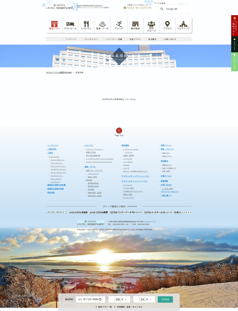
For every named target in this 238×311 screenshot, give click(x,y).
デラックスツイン (57, 163)
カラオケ (126, 165)
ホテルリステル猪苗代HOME (59, 72)
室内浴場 (91, 189)
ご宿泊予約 (51, 149)
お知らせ (60, 85)
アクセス (167, 25)
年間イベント (166, 145)
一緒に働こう (166, 195)
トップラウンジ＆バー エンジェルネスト (100, 159)
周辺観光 (164, 161)
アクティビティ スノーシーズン (135, 181)
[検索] (172, 9)
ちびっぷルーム (56, 179)
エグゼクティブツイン (58, 169)
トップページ (52, 145)
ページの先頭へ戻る (119, 132)
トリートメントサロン (130, 149)
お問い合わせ (166, 185)
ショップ (126, 168)
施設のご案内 (92, 177)
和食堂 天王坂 (91, 152)
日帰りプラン (166, 156)
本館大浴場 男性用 (95, 192)
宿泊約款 (51, 193)
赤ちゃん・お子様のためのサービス (135, 171)
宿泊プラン (54, 25)
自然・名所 (166, 171)
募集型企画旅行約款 (55, 189)
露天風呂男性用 (93, 183)
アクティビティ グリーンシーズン (136, 176)
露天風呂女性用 (93, 186)
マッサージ (129, 152)
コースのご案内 (128, 188)
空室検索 (165, 299)
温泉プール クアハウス (94, 170)
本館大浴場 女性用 (95, 196)
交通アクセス (166, 176)
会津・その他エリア (169, 168)
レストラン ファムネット (94, 149)
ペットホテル (127, 162)
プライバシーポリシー (170, 192)
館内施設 (135, 25)
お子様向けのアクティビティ (133, 191)
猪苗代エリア (166, 165)
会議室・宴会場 (128, 155)
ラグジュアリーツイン (58, 166)
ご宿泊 (50, 153)
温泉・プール (102, 25)
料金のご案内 (127, 194)
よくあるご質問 (167, 189)
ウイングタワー (54, 157)
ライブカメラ (55, 182)
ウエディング (177, 85)
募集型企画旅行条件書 (56, 185)
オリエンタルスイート (58, 172)
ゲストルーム (70, 25)
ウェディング (183, 25)
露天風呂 (89, 180)
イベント (148, 85)
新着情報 (164, 181)
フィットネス (127, 159)
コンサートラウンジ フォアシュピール (99, 162)
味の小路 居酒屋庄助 (93, 155)
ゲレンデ (89, 85)
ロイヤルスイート (57, 176)
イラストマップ (93, 174)
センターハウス (128, 197)
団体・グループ (167, 149)
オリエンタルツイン (57, 160)
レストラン (86, 25)
